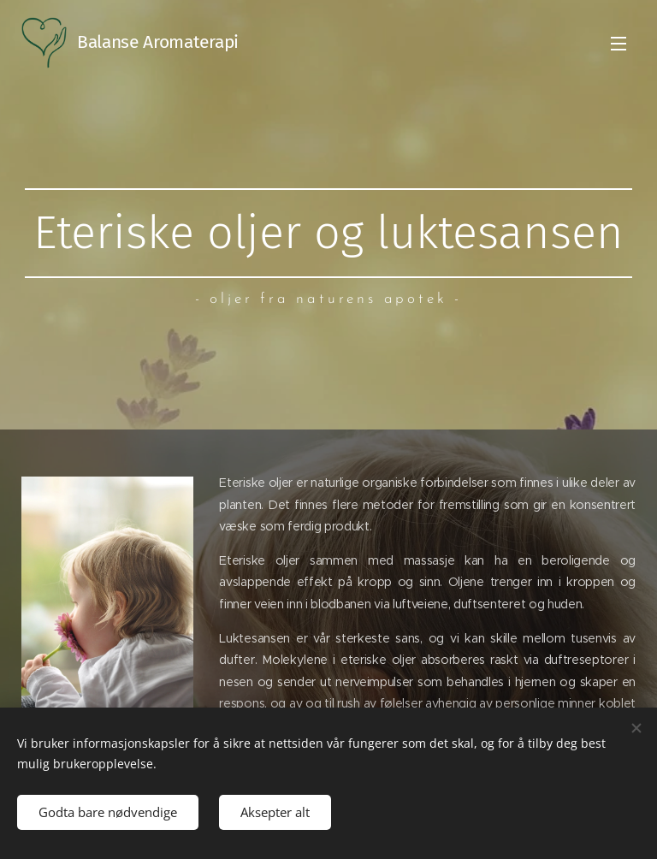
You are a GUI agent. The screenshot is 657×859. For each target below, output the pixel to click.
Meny (618, 43)
